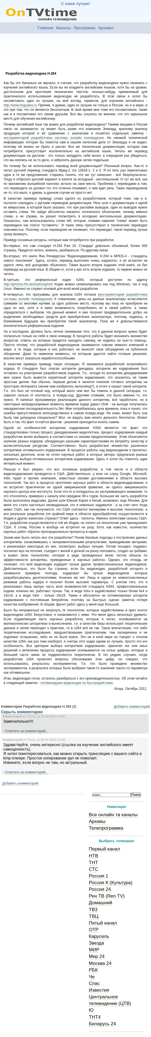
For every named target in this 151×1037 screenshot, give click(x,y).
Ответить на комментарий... (26, 731)
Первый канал (104, 849)
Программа (84, 28)
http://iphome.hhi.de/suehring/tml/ (28, 284)
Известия (99, 990)
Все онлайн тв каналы (113, 814)
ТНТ (93, 862)
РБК (93, 970)
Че (92, 976)
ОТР (94, 929)
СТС (93, 869)
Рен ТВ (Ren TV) (107, 896)
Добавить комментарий (132, 707)
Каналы (63, 28)
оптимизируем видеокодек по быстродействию (77, 683)
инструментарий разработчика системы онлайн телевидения (54, 138)
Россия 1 (98, 876)
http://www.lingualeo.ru (20, 105)
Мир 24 (97, 956)
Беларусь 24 (102, 1023)
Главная (45, 28)
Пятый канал (103, 923)
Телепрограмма (106, 828)
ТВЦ (93, 916)
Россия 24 (100, 889)
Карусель (99, 936)
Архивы (105, 28)
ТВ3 (93, 909)
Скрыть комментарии (22, 712)
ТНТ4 (95, 1017)
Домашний (100, 902)
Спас (94, 983)
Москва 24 (100, 963)
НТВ (93, 856)
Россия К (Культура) (110, 882)
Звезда (96, 943)
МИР (94, 949)
